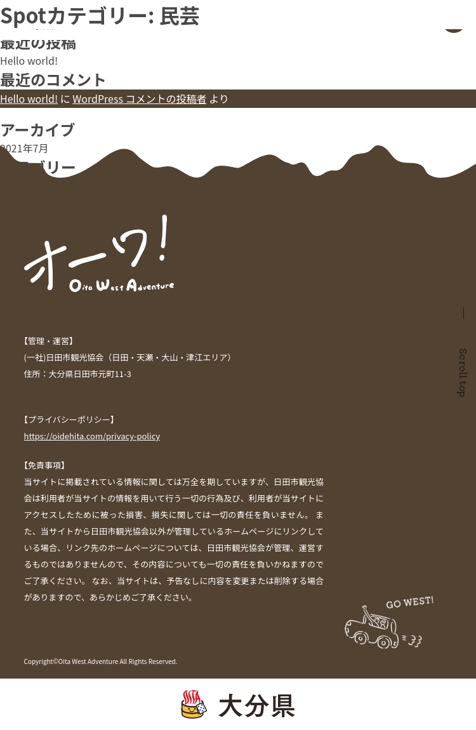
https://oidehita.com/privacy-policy (92, 436)
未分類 (15, 185)
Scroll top (464, 372)
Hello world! (29, 60)
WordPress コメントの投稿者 (139, 98)
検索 (10, 7)
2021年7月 (24, 148)
